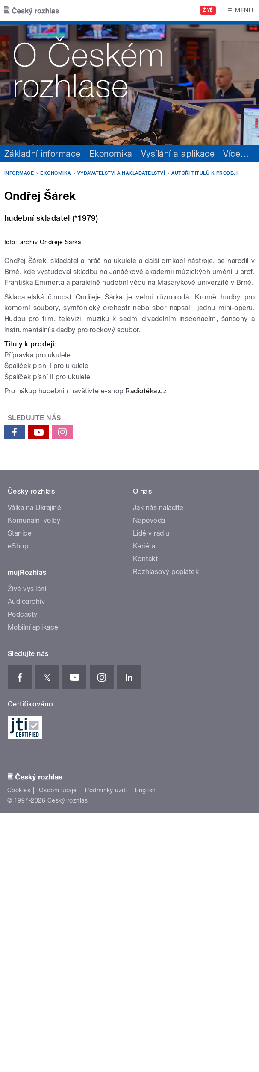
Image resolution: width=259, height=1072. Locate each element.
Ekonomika (110, 154)
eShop (18, 805)
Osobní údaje (58, 1049)
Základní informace (42, 154)
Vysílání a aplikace (178, 154)
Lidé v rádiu (151, 792)
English (145, 1049)
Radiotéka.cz (146, 650)
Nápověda (149, 779)
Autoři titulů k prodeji (204, 173)
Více (236, 154)
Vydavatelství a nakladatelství (121, 173)
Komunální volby (34, 779)
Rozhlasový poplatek (166, 830)
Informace (19, 173)
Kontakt (145, 818)
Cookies (18, 1049)
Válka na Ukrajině (34, 766)
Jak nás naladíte (158, 766)
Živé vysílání (27, 848)
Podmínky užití (106, 1049)
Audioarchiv (26, 860)
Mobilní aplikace (33, 886)
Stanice (20, 792)
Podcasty (23, 873)
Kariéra (144, 805)
